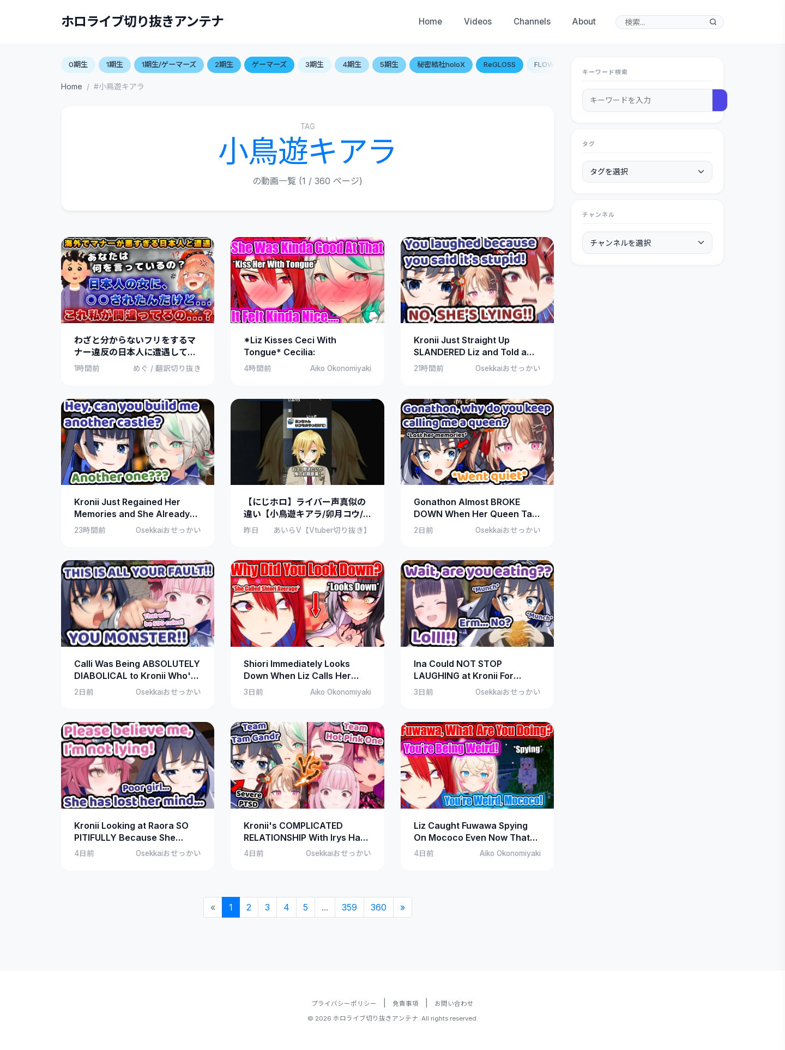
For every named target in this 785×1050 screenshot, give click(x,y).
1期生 (114, 64)
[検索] (713, 22)
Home (430, 21)
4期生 (351, 64)
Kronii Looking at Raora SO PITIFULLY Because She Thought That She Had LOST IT (135, 832)
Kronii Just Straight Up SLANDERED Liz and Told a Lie (470, 347)
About (584, 21)
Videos (478, 21)
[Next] (402, 907)
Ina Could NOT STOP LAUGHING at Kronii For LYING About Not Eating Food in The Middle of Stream (476, 670)
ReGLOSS (500, 64)
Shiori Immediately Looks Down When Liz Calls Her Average (297, 670)
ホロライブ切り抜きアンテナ (142, 21)
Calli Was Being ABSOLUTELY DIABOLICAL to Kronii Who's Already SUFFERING (137, 670)
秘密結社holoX (441, 64)
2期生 (224, 64)
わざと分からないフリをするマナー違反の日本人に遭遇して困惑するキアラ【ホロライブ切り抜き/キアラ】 (135, 347)
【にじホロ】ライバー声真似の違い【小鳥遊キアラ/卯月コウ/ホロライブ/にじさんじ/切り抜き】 (305, 508)
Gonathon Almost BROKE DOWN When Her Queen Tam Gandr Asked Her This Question (477, 508)
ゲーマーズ (269, 64)
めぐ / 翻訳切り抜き (167, 368)
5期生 (389, 64)
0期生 (78, 64)
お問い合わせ (454, 1003)
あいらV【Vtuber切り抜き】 (322, 530)
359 (349, 907)
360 (379, 907)
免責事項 (405, 1003)
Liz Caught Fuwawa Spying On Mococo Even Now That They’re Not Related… (472, 832)
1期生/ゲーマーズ (169, 64)
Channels (532, 21)
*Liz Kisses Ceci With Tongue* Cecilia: (290, 346)
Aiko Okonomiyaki (340, 368)
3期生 (314, 64)
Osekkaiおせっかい (508, 368)
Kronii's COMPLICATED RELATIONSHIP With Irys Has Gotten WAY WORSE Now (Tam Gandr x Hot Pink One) (304, 832)
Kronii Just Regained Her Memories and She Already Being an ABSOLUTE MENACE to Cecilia (137, 508)
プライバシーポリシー (344, 1003)
